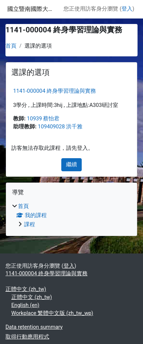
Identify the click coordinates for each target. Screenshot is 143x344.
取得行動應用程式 (27, 336)
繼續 (71, 164)
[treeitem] (71, 216)
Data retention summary (34, 327)
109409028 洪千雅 (60, 126)
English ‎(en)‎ (25, 305)
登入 (126, 8)
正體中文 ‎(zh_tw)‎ (25, 289)
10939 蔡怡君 (43, 118)
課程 (29, 224)
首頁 (10, 46)
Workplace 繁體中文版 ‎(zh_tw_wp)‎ (52, 313)
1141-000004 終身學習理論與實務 (54, 91)
